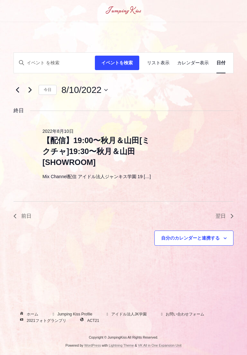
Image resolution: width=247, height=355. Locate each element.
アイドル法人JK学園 (126, 314)
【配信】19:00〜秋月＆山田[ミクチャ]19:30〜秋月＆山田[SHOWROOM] (96, 151)
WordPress (92, 345)
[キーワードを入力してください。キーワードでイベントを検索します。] (54, 63)
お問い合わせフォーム (181, 314)
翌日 (224, 216)
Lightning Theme (121, 345)
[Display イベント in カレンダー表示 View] (193, 63)
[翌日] (30, 90)
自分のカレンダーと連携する (190, 238)
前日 (23, 216)
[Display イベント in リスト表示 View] (158, 63)
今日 (47, 89)
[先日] (17, 90)
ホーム (28, 314)
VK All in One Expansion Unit (159, 345)
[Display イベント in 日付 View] (220, 63)
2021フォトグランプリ (42, 320)
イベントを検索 (117, 62)
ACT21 (89, 320)
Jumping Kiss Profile (71, 314)
